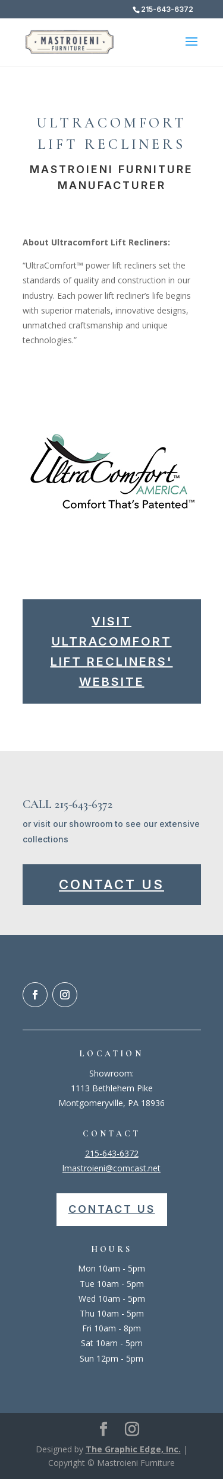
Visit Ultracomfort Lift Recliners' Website (112, 651)
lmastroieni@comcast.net (111, 1168)
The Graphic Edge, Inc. (133, 1449)
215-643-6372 (112, 1153)
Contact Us (111, 884)
